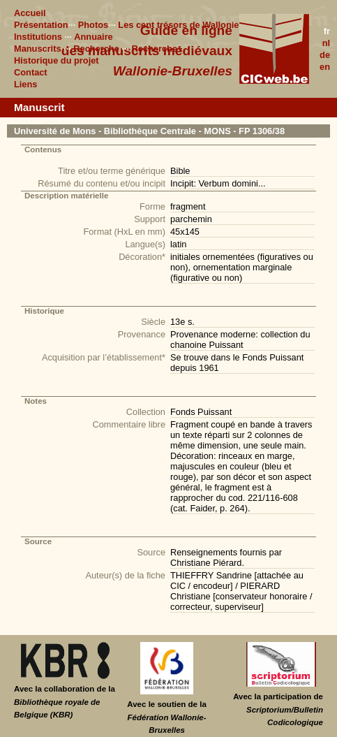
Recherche (96, 48)
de (325, 55)
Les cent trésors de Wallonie (178, 25)
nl (326, 43)
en (325, 66)
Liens (25, 84)
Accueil (30, 13)
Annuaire (93, 36)
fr (327, 31)
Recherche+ (157, 48)
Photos (93, 25)
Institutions (38, 36)
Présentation (41, 25)
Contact (30, 72)
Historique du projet (56, 60)
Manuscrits (37, 48)
